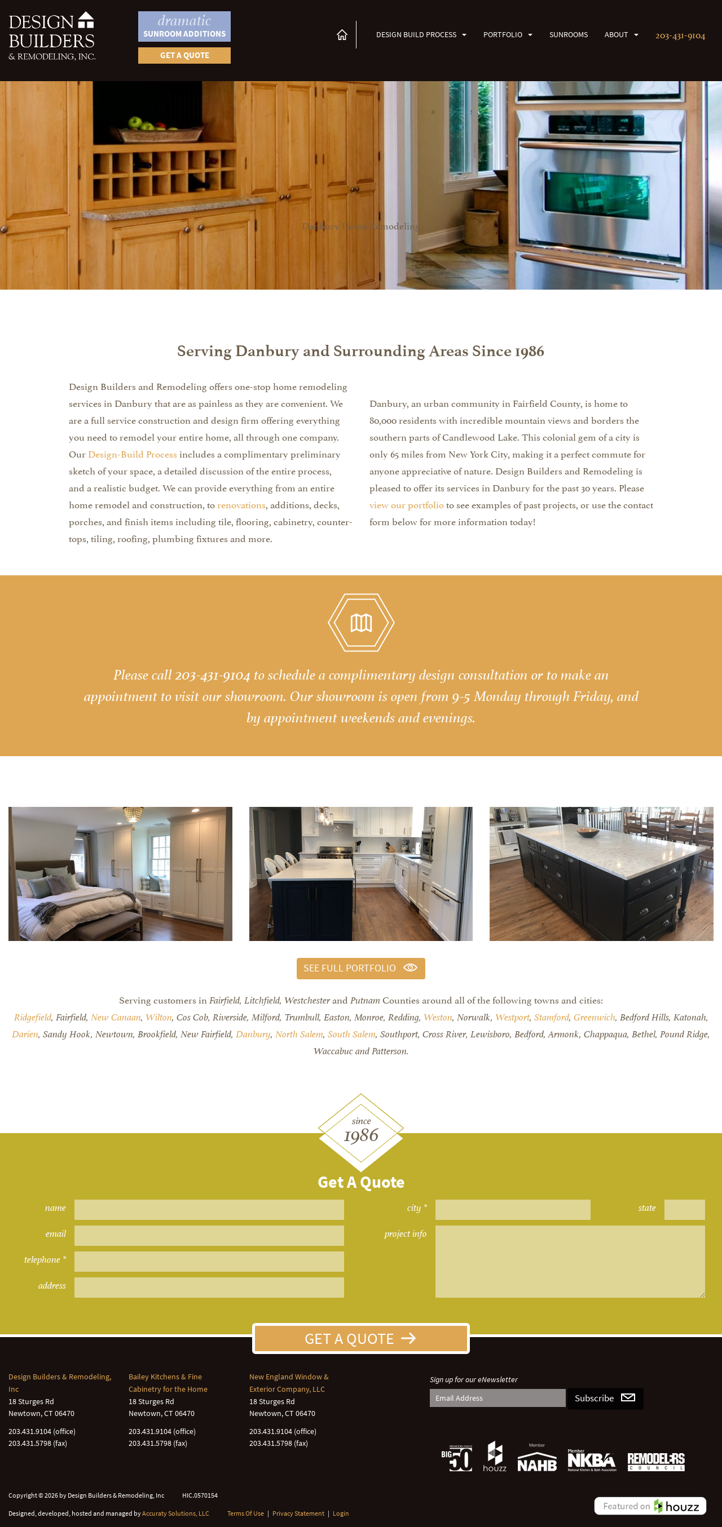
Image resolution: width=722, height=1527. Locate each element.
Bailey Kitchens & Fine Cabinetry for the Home (168, 1383)
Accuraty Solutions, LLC (175, 1513)
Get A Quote (349, 1338)
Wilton (159, 1017)
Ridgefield (32, 1017)
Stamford (551, 1017)
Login (341, 1513)
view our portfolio (406, 503)
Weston (438, 1017)
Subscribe (594, 1398)
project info (406, 1234)
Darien (25, 1034)
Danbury (253, 1034)
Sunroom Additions (184, 25)
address (52, 1285)
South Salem (352, 1034)
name (55, 1208)
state (647, 1208)
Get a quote (184, 55)
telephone (42, 1260)
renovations (241, 503)
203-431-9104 (680, 33)
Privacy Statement (298, 1513)
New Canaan (116, 1017)
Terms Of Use (245, 1513)
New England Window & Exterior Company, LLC (289, 1383)
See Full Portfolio (349, 968)
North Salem (299, 1034)
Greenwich (594, 1017)
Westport (512, 1017)
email (56, 1234)
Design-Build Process (132, 453)
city (414, 1208)
